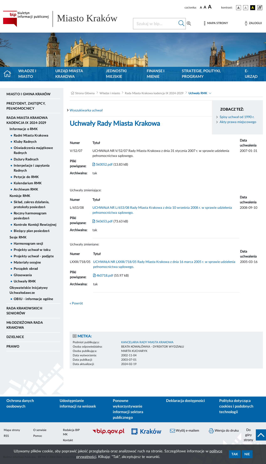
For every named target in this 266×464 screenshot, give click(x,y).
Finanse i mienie (155, 74)
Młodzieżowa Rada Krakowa (24, 325)
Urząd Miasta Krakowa (69, 74)
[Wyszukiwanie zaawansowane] (189, 24)
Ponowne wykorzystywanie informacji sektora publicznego (128, 409)
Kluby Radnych (25, 141)
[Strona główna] (9, 74)
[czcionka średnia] (205, 7)
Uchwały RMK (25, 281)
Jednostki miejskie (116, 74)
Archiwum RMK (26, 189)
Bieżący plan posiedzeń (31, 231)
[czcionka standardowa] (201, 7)
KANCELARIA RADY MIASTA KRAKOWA (147, 342)
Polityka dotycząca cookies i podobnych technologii (236, 406)
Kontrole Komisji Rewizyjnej (35, 224)
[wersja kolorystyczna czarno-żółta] (253, 8)
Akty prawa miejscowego (238, 122)
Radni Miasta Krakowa (31, 135)
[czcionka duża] (214, 7)
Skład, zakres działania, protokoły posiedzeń (31, 204)
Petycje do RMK (26, 177)
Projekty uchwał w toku (32, 250)
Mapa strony (12, 430)
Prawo (13, 346)
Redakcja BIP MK (71, 432)
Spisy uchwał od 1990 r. (237, 117)
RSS (6, 436)
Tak (235, 454)
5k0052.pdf (102, 164)
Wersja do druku (224, 430)
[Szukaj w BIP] (155, 23)
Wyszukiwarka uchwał (86, 110)
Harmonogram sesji (28, 243)
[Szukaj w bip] (181, 23)
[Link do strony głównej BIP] (65, 19)
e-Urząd (251, 74)
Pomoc (37, 436)
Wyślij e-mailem (184, 430)
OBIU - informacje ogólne (33, 299)
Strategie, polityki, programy (201, 74)
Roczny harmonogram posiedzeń (30, 216)
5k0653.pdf (102, 221)
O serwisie (39, 430)
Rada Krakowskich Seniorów (24, 311)
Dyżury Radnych (26, 159)
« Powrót (76, 303)
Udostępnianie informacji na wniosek (78, 403)
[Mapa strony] (216, 23)
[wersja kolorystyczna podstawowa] (238, 8)
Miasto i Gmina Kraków (28, 94)
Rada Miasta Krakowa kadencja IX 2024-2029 (26, 120)
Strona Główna (85, 93)
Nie (247, 454)
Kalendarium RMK (28, 183)
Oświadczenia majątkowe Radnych (33, 150)
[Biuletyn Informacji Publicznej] (108, 433)
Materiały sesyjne (27, 262)
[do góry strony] (253, 434)
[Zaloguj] (253, 23)
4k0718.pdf (103, 275)
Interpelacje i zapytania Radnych (32, 168)
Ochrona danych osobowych (20, 403)
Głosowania (23, 275)
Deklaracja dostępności (185, 401)
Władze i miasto (27, 74)
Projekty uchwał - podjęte (34, 256)
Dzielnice (15, 337)
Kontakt (68, 440)
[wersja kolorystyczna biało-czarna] (246, 8)
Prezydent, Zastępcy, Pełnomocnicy (26, 106)
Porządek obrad (26, 268)
